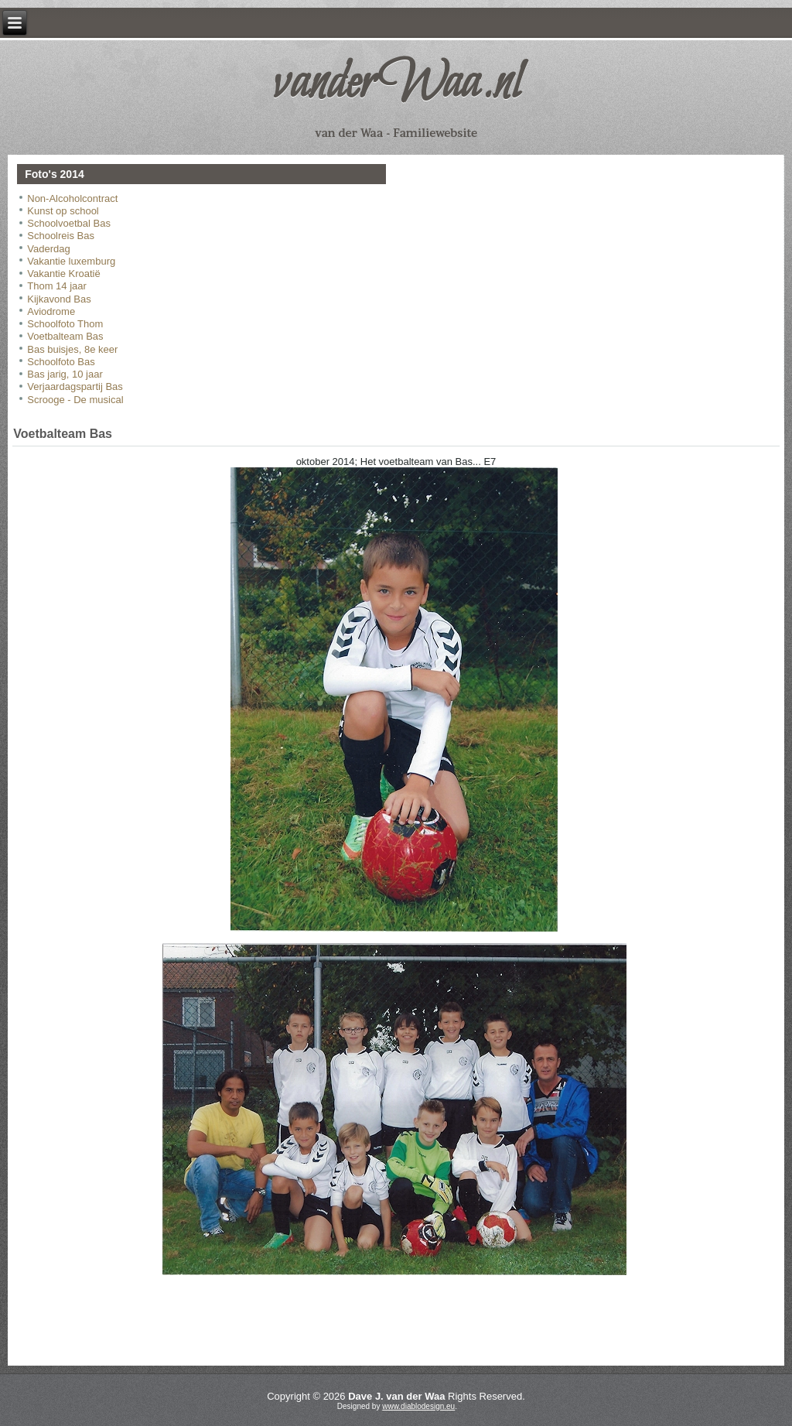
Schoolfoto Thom (65, 324)
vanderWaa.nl (396, 84)
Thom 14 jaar (57, 286)
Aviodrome (51, 311)
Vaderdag (48, 249)
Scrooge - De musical (75, 399)
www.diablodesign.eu (418, 1406)
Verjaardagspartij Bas (75, 386)
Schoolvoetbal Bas (69, 223)
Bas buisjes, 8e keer (72, 349)
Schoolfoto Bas (60, 362)
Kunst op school (63, 211)
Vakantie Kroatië (63, 273)
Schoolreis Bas (60, 235)
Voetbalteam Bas (65, 336)
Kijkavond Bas (58, 299)
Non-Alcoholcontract (72, 198)
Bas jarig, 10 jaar (65, 374)
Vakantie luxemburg (71, 261)
